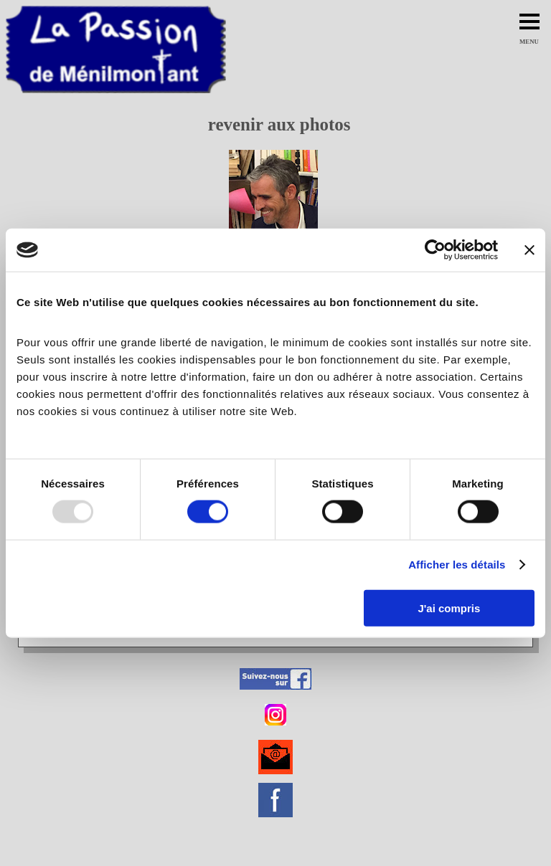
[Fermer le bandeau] (529, 250)
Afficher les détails (456, 564)
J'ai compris (449, 607)
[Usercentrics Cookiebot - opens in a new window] (435, 250)
